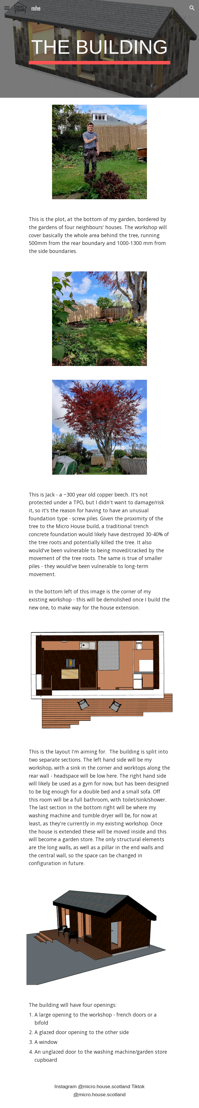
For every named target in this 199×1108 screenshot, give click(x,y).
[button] (7, 8)
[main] (99, 49)
